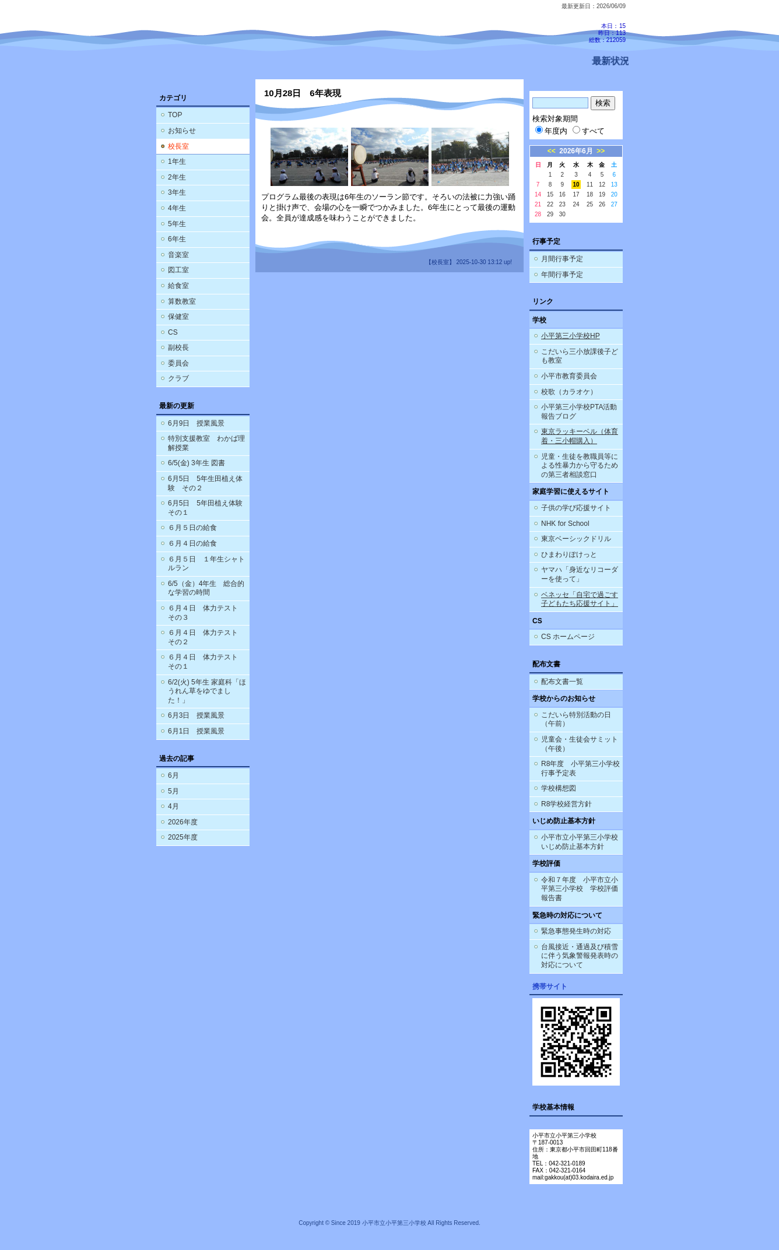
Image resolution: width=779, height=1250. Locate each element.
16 (562, 194)
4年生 (177, 208)
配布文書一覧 (562, 681)
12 (602, 184)
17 (576, 194)
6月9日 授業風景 (196, 423)
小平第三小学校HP (570, 336)
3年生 (177, 192)
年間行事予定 (562, 275)
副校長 (178, 347)
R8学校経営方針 (566, 804)
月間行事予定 (562, 259)
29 (550, 214)
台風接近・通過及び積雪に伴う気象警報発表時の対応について (579, 956)
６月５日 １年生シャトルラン (206, 564)
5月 (173, 791)
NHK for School (565, 523)
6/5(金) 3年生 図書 (196, 463)
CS (173, 332)
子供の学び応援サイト (576, 508)
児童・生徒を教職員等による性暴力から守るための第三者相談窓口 (579, 465)
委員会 (178, 363)
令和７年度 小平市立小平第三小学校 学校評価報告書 (579, 889)
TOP (175, 115)
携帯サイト (549, 986)
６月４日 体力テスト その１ (206, 661)
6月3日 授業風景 (196, 715)
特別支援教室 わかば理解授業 (206, 443)
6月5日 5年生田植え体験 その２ (205, 483)
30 (562, 214)
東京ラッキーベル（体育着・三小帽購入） (579, 436)
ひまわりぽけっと (569, 554)
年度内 (551, 131)
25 (590, 204)
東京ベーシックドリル (576, 539)
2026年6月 (575, 151)
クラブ (178, 378)
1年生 (177, 161)
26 (602, 204)
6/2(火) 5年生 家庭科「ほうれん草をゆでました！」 (207, 691)
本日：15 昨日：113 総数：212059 (607, 33)
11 (590, 184)
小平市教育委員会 (569, 376)
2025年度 (183, 837)
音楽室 (178, 255)
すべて (589, 131)
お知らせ (182, 131)
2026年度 (183, 822)
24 (576, 204)
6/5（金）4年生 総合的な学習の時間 (206, 588)
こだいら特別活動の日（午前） (576, 719)
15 (550, 194)
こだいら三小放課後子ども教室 (579, 356)
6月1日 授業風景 (196, 731)
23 (562, 204)
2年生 (177, 177)
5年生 (177, 224)
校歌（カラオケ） (569, 392)
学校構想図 (558, 788)
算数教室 (182, 301)
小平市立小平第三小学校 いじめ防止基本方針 (579, 842)
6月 (173, 775)
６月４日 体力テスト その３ (206, 613)
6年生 (177, 239)
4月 (173, 806)
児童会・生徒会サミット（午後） (579, 744)
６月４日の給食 (192, 543)
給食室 (178, 286)
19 (602, 194)
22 (550, 204)
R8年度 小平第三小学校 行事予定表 (582, 768)
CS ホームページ (568, 637)
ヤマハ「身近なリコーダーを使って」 (579, 574)
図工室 (178, 270)
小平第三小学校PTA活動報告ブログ (579, 411)
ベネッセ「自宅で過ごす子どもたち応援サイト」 (579, 599)
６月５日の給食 (192, 528)
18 (590, 194)
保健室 (178, 316)
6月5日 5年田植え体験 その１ (209, 508)
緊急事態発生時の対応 (576, 931)
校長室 (178, 146)
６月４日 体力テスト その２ (206, 637)
